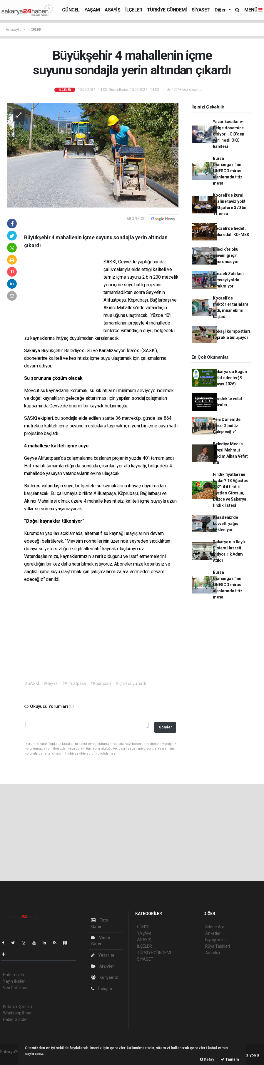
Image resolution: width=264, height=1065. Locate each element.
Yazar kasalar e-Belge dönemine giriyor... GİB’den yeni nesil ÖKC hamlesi (228, 134)
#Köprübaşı (100, 683)
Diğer (221, 10)
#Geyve (51, 683)
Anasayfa (14, 29)
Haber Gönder (15, 1019)
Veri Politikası (15, 987)
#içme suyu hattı (131, 683)
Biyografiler (215, 939)
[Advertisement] (64, 296)
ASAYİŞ (113, 10)
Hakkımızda (13, 974)
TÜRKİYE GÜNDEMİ (167, 10)
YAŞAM (92, 10)
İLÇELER (133, 10)
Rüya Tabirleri (217, 946)
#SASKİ (32, 683)
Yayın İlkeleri (14, 981)
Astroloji (212, 952)
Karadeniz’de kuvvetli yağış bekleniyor (225, 523)
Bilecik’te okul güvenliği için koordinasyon (226, 255)
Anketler (212, 933)
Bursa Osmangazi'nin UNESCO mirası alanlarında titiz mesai (228, 170)
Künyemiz (104, 977)
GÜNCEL (71, 10)
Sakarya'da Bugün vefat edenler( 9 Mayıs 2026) (230, 377)
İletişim (101, 988)
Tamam (230, 1059)
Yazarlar (102, 955)
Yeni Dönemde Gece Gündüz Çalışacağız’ (226, 425)
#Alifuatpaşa (74, 683)
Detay (207, 1059)
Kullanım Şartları (17, 1006)
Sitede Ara (214, 926)
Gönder (165, 727)
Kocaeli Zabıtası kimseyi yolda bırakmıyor (228, 279)
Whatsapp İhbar (17, 1013)
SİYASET (201, 10)
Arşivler (102, 966)
